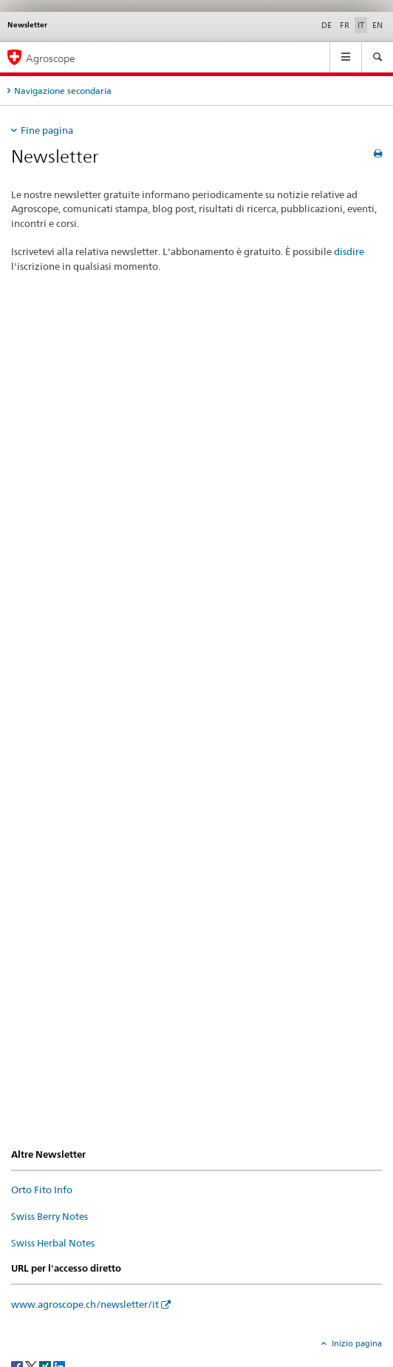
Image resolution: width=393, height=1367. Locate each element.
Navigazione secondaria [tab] (63, 90)
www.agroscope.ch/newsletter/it (85, 1304)
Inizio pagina (355, 1343)
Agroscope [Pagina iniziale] (50, 58)
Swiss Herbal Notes (53, 1243)
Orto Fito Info (41, 1189)
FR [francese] (344, 25)
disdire (349, 251)
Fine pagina (47, 130)
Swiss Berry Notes (49, 1216)
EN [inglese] (377, 25)
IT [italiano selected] (361, 25)
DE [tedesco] (326, 25)
